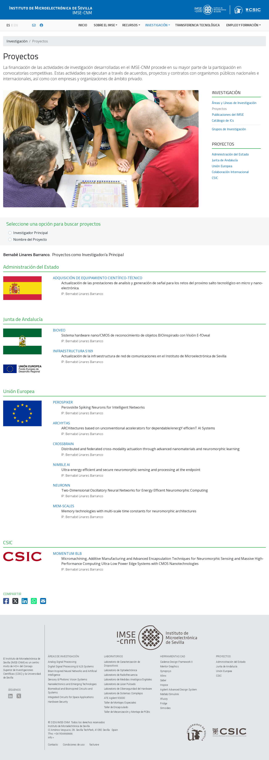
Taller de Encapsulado (116, 707)
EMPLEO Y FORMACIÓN (242, 25)
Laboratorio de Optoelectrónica (120, 670)
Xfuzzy (164, 698)
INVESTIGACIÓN (156, 25)
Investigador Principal (30, 232)
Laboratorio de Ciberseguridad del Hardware (128, 688)
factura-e (94, 744)
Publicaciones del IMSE (228, 114)
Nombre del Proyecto (30, 239)
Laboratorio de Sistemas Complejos (123, 693)
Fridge (163, 703)
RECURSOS (130, 25)
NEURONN (61, 485)
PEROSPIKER (63, 402)
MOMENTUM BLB (67, 553)
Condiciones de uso (73, 744)
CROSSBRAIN (63, 444)
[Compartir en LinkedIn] (25, 602)
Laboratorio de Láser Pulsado (120, 684)
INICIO (82, 25)
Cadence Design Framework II (176, 661)
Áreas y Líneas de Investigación (234, 102)
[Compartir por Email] (43, 602)
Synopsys (165, 671)
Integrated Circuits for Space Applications (71, 697)
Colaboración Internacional (230, 171)
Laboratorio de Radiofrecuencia (120, 674)
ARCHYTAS (61, 423)
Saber (163, 680)
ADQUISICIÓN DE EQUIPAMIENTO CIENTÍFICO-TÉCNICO (97, 278)
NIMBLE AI (61, 464)
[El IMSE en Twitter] (19, 697)
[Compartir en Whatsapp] (34, 602)
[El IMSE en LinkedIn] (10, 697)
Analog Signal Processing (62, 661)
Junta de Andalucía (225, 160)
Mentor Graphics (169, 666)
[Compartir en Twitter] (15, 602)
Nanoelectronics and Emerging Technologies (72, 684)
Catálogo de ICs (223, 120)
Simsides (165, 708)
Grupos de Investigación (229, 128)
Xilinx (163, 675)
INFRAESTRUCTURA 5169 (73, 351)
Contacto (53, 744)
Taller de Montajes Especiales (120, 702)
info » (51, 737)
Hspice (164, 685)
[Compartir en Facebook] (6, 602)
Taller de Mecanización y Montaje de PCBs (127, 711)
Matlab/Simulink (169, 694)
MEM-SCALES (63, 506)
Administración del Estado (230, 154)
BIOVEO (59, 330)
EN (16, 25)
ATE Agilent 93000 (114, 698)
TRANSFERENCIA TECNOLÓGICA (197, 25)
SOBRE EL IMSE (104, 25)
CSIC (215, 177)
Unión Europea (222, 165)
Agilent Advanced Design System (178, 689)
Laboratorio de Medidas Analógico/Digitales (128, 679)
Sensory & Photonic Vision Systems (67, 679)
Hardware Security (58, 701)
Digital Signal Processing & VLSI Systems (71, 666)
